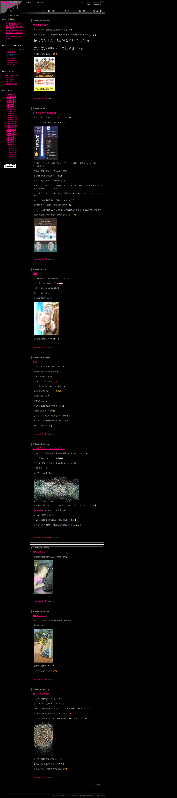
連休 (35, 273)
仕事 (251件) (10, 79)
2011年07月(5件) (11, 132)
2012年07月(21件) (11, 107)
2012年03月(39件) (11, 115)
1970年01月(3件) (11, 156)
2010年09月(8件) (11, 152)
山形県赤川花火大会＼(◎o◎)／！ (49, 448)
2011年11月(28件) (11, 123)
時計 (51, 10)
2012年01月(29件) (11, 119)
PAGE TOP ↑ (97, 785)
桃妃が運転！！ (40, 552)
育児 (45, 679)
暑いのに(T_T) (40, 615)
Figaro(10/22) (11, 60)
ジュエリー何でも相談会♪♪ (45, 112)
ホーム (103, 4)
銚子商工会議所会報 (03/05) (14, 30)
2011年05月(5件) (11, 136)
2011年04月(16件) (11, 138)
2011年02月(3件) (11, 142)
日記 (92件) (9, 77)
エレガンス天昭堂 (93, 4)
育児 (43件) (9, 81)
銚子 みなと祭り (41, 694)
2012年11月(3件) (11, 101)
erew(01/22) (11, 52)
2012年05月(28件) (11, 111)
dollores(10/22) (12, 62)
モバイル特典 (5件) (12, 75)
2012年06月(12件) (11, 109)
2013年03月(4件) (11, 94)
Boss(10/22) (11, 64)
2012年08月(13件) (11, 105)
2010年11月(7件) (11, 148)
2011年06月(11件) (11, 134)
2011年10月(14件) (11, 125)
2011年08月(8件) (11, 130)
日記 (45, 347)
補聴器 (97, 10)
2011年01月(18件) (11, 144)
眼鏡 (82, 10)
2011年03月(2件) (11, 140)
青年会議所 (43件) (11, 84)
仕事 (45, 98)
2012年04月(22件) (11, 113)
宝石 (66, 10)
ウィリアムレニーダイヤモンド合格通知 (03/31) (15, 24)
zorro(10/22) (11, 58)
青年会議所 (47, 537)
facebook (37, 510)
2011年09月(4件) (11, 127)
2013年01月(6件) (11, 99)
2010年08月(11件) (11, 154)
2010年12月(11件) (11, 146)
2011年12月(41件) (11, 121)
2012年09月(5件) (11, 103)
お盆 (35, 362)
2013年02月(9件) (11, 97)
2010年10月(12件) (11, 150)
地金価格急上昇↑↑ (41, 25)
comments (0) (38, 98)
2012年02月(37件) (11, 117)
